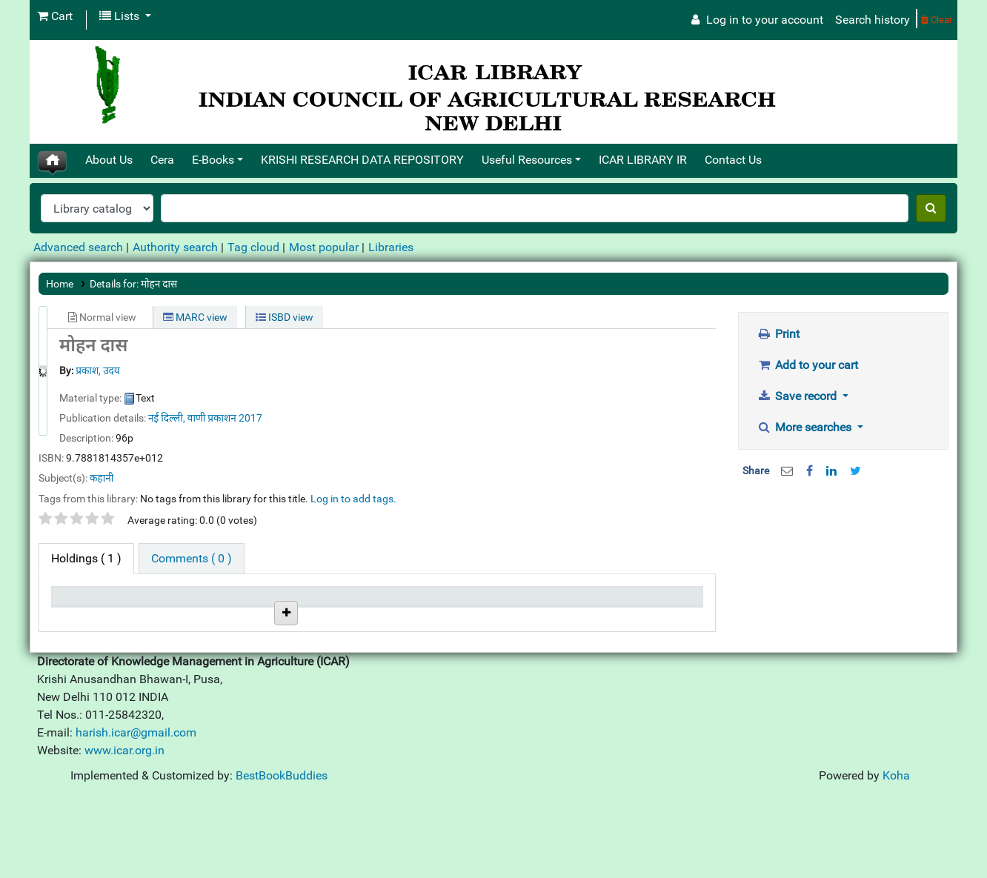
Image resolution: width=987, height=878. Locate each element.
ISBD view (284, 317)
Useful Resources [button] (527, 160)
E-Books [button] (213, 160)
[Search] (931, 208)
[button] (55, 16)
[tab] (192, 558)
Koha (896, 857)
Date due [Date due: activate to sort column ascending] (515, 602)
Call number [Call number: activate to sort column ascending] (305, 602)
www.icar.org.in (124, 832)
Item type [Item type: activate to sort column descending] (82, 602)
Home (59, 284)
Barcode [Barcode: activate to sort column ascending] (622, 602)
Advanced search (78, 247)
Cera (162, 160)
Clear (936, 19)
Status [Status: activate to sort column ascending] (401, 602)
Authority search (175, 247)
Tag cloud (253, 247)
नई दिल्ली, (166, 418)
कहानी (101, 478)
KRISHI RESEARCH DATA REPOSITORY (362, 160)
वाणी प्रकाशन (213, 418)
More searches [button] (806, 427)
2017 (250, 418)
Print (778, 334)
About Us (109, 160)
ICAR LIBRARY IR (643, 160)
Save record (798, 396)
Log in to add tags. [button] (353, 499)
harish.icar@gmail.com (136, 814)
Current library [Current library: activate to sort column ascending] (202, 602)
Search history (872, 20)
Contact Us (733, 160)
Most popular (324, 247)
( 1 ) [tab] (86, 558)
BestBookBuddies (282, 857)
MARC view (195, 317)
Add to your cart (808, 365)
